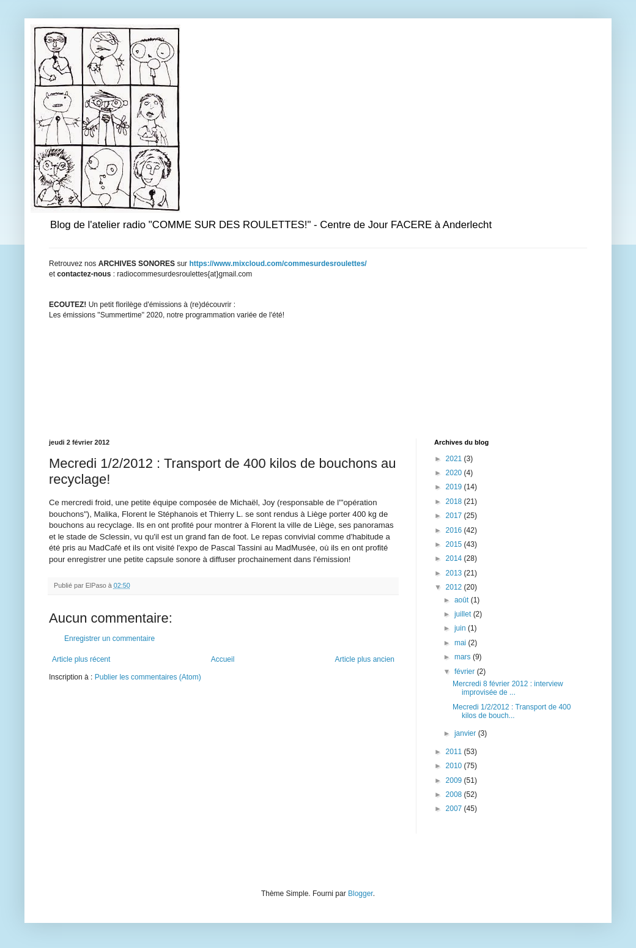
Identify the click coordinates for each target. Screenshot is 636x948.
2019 (455, 487)
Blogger (360, 893)
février (465, 671)
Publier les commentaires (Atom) (148, 677)
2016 (455, 530)
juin (461, 628)
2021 (455, 458)
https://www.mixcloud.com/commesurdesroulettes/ (277, 263)
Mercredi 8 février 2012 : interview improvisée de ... (508, 688)
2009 (455, 780)
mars (463, 657)
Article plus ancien (364, 659)
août (462, 600)
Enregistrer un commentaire (109, 638)
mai (461, 643)
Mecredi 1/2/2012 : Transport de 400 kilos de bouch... (512, 711)
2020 (455, 472)
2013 (455, 573)
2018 (455, 501)
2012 (455, 587)
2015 (455, 544)
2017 (455, 515)
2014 (455, 558)
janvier (466, 733)
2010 (455, 765)
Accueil (223, 659)
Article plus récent (81, 659)
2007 (455, 808)
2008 (455, 794)
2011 (455, 751)
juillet (463, 614)
